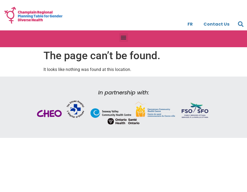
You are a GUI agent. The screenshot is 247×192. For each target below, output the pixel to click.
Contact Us (216, 24)
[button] (241, 24)
